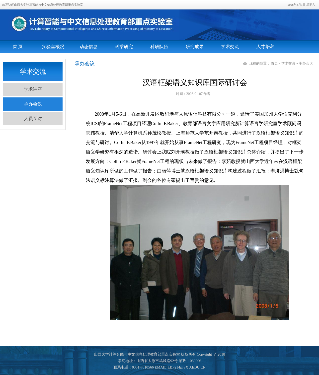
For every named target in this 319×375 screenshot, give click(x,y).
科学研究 (124, 46)
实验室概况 (53, 46)
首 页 (18, 46)
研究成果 (195, 46)
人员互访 (33, 118)
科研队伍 (159, 46)
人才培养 (265, 46)
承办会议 (33, 103)
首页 (274, 63)
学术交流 (230, 46)
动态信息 (88, 46)
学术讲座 (33, 89)
